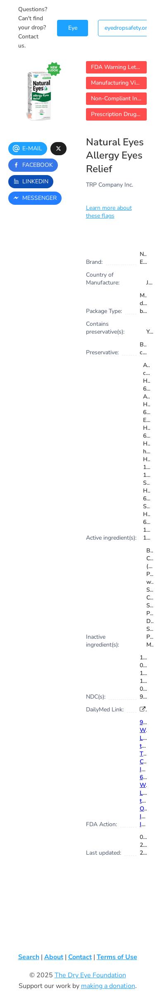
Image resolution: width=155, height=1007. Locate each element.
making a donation (108, 985)
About (53, 957)
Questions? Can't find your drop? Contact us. (32, 27)
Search (28, 957)
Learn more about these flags (109, 212)
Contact (80, 957)
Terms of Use (117, 957)
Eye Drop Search (72, 30)
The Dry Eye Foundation (90, 975)
